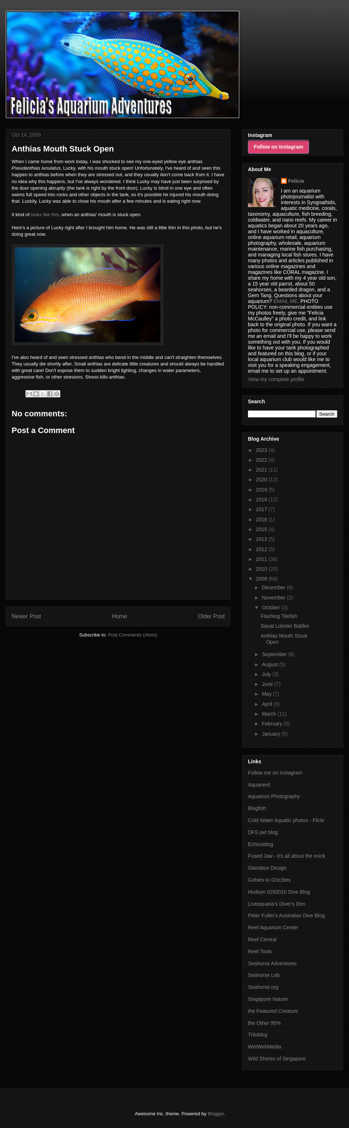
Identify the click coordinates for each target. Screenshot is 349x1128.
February (273, 724)
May (267, 694)
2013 (262, 539)
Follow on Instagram (278, 147)
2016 (262, 519)
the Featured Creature (273, 1011)
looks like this (45, 214)
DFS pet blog (263, 832)
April (267, 704)
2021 (262, 470)
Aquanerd (259, 785)
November (274, 598)
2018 (262, 499)
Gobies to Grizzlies (269, 880)
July (267, 674)
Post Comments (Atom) (132, 635)
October (271, 607)
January (271, 734)
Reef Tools (260, 951)
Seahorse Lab (264, 975)
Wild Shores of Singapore (277, 1059)
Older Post (211, 616)
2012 (262, 549)
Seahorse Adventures (272, 963)
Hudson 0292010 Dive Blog (279, 892)
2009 (262, 579)
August (270, 664)
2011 (262, 559)
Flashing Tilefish (279, 616)
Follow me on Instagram (275, 773)
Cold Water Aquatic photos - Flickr (286, 820)
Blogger (216, 1113)
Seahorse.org (263, 987)
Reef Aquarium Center (273, 927)
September (275, 654)
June (268, 684)
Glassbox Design (267, 868)
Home (119, 616)
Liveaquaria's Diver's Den (276, 904)
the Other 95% (264, 1023)
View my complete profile (276, 379)
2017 (262, 509)
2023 (262, 450)
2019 (262, 490)
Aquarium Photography (274, 796)
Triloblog (257, 1035)
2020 (262, 479)
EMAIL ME (285, 301)
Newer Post (26, 616)
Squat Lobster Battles (285, 626)
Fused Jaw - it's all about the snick (286, 856)
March (269, 714)
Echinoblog (260, 844)
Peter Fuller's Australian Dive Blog (286, 915)
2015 (262, 529)
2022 (262, 460)
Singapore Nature (268, 999)
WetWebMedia (264, 1047)
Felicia (296, 181)
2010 (262, 569)
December (274, 587)
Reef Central (262, 939)
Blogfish (257, 808)
